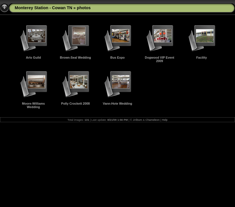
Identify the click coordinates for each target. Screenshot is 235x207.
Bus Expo (117, 57)
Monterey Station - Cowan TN (43, 7)
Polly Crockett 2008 (75, 103)
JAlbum (137, 119)
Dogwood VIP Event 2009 (159, 59)
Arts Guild (33, 57)
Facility (201, 57)
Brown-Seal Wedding (75, 57)
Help (165, 119)
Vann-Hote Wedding (117, 103)
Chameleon (152, 119)
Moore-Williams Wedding (33, 105)
